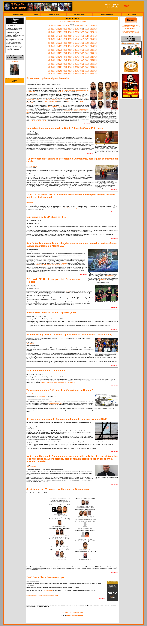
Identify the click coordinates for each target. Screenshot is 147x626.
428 (66, 55)
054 (81, 28)
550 (71, 63)
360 (95, 49)
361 (49, 51)
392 (76, 52)
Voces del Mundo (31, 394)
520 (95, 60)
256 (86, 42)
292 (76, 45)
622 (52, 69)
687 (64, 73)
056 (86, 28)
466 (61, 58)
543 (54, 63)
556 (86, 63)
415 (83, 53)
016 (86, 25)
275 (83, 44)
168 (66, 37)
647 (64, 70)
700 (95, 73)
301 (49, 46)
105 (59, 32)
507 (64, 60)
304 (57, 46)
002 (52, 25)
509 (69, 60)
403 (54, 53)
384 (57, 52)
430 (71, 55)
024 (57, 27)
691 (74, 73)
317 (88, 46)
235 (83, 41)
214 (81, 39)
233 (78, 41)
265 (59, 44)
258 (91, 42)
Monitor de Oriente (31, 166)
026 (61, 27)
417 (88, 53)
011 (74, 25)
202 (52, 39)
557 (88, 63)
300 (95, 45)
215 (83, 39)
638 (91, 69)
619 (93, 67)
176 (86, 37)
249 (69, 42)
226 (61, 41)
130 (71, 34)
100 (95, 31)
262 (52, 44)
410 (71, 53)
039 (93, 27)
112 (76, 32)
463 (54, 58)
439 (93, 55)
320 (95, 46)
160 (95, 35)
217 (88, 39)
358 (91, 49)
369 (69, 51)
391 (74, 52)
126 (61, 34)
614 (81, 67)
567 (64, 65)
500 (95, 59)
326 (61, 48)
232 (76, 41)
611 (74, 67)
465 (59, 58)
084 (57, 31)
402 (52, 53)
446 (61, 56)
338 (91, 48)
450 (71, 56)
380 (95, 51)
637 (88, 69)
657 (88, 70)
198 (91, 38)
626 (61, 69)
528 (66, 62)
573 (78, 65)
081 (49, 31)
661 (49, 72)
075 (83, 30)
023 (54, 27)
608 (66, 67)
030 (71, 27)
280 (95, 44)
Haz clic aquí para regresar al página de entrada (72, 21)
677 (88, 72)
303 (54, 46)
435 (83, 55)
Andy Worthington (34, 82)
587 (64, 66)
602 (52, 67)
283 (54, 45)
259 (93, 42)
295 (83, 45)
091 (74, 31)
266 (61, 44)
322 (52, 48)
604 (57, 67)
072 (76, 30)
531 (74, 62)
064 (57, 30)
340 (95, 48)
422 (52, 55)
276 (86, 44)
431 (74, 55)
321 (49, 48)
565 (59, 65)
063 (54, 30)
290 (71, 45)
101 (49, 32)
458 (91, 56)
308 (66, 46)
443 (54, 56)
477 (88, 58)
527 (64, 62)
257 (88, 42)
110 (71, 32)
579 (93, 65)
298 (91, 45)
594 (81, 66)
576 (86, 65)
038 (91, 27)
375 (83, 51)
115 (83, 32)
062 (52, 30)
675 (83, 72)
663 (54, 72)
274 (81, 44)
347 (64, 49)
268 (66, 44)
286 (61, 45)
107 (64, 32)
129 (69, 34)
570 (71, 65)
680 (95, 72)
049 (69, 28)
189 (69, 38)
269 (69, 44)
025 (59, 27)
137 (88, 34)
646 (61, 70)
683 (54, 73)
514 (81, 60)
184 (57, 38)
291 (74, 45)
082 (52, 31)
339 (93, 48)
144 (57, 35)
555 (83, 63)
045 (59, 28)
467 (64, 58)
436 (86, 55)
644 (57, 70)
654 (81, 70)
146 (61, 35)
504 (57, 60)
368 (66, 51)
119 (93, 32)
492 (76, 59)
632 (76, 69)
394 (81, 52)
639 (93, 69)
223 (54, 41)
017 (88, 25)
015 (83, 25)
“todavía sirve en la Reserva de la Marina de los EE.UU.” (51, 264)
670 (71, 72)
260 (95, 42)
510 (71, 60)
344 (57, 49)
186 (61, 38)
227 (64, 41)
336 (86, 48)
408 (66, 53)
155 (83, 35)
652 (76, 70)
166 (61, 37)
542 (52, 63)
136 (86, 34)
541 (49, 63)
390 (71, 52)
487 (64, 59)
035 (83, 27)
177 (88, 37)
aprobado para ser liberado (73, 97)
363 (54, 51)
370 (71, 51)
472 (76, 58)
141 (49, 35)
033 (78, 27)
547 (64, 63)
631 (74, 69)
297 (88, 45)
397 (88, 52)
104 (57, 32)
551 (74, 63)
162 (52, 37)
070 (71, 30)
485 (59, 59)
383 (54, 52)
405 (59, 53)
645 (59, 70)
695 (83, 73)
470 (71, 58)
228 (66, 41)
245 (59, 42)
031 (74, 27)
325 (59, 48)
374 (81, 51)
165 (59, 37)
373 (78, 51)
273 (78, 44)
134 (81, 34)
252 (76, 42)
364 (57, 51)
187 (64, 38)
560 (95, 63)
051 (74, 28)
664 (57, 72)
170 (71, 37)
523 (54, 62)
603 (54, 67)
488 (66, 59)
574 (81, 65)
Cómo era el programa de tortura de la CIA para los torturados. (58, 382)
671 (74, 72)
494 (81, 59)
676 (86, 72)
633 (78, 69)
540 (95, 62)
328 (66, 48)
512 (76, 60)
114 (81, 32)
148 (66, 35)
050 (71, 28)
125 (59, 34)
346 (61, 49)
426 (61, 55)
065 (59, 30)
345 (59, 49)
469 (69, 58)
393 (78, 52)
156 (86, 35)
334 (81, 48)
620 (95, 67)
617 (88, 67)
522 (52, 62)
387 (64, 52)
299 (93, 45)
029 (69, 27)
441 (49, 56)
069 (69, 30)
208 (66, 39)
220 (95, 39)
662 (52, 72)
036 (86, 27)
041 (49, 28)
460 (95, 56)
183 (54, 38)
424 (57, 55)
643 (54, 70)
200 (95, 38)
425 (59, 55)
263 (54, 44)
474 (81, 58)
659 (93, 70)
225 (59, 41)
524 (57, 62)
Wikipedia (64, 263)
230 (71, 41)
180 (95, 37)
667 (64, 72)
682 (52, 73)
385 (59, 52)
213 (78, 39)
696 (86, 73)
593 (78, 66)
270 (71, 44)
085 (59, 31)
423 (54, 55)
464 (57, 58)
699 (93, 73)
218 (91, 39)
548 (66, 63)
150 (71, 35)
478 (91, 58)
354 (81, 49)
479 (93, 58)
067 (64, 30)
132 (76, 34)
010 (71, 25)
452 (76, 56)
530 (71, 62)
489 (69, 59)
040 (95, 27)
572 (76, 65)
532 (76, 62)
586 (61, 66)
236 (86, 41)
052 (76, 28)
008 (66, 25)
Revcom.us (29, 202)
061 (49, 30)
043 (54, 28)
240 (95, 41)
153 (78, 35)
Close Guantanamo (47, 590)
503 (54, 60)
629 (69, 69)
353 (78, 49)
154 (81, 35)
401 (49, 53)
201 (49, 39)
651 (74, 70)
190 (71, 38)
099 (93, 31)
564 (57, 65)
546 (61, 63)
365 (59, 51)
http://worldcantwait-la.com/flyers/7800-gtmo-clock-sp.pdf (42, 595)
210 (71, 39)
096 (86, 31)
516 (86, 60)
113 (78, 32)
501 (49, 60)
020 (95, 25)
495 (83, 59)
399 (93, 52)
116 (86, 32)
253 (78, 42)
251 (74, 42)
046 (61, 28)
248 (66, 42)
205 (59, 39)
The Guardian (30, 343)
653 (78, 70)
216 (86, 39)
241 (49, 42)
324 (57, 48)
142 (52, 35)
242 (52, 42)
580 (95, 65)
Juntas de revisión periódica (39, 120)
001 (49, 25)
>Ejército (67, 291)
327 (64, 48)
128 (66, 34)
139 (93, 34)
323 (54, 48)
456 (86, 56)
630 (71, 69)
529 (69, 62)
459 (93, 56)
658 (91, 70)
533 (78, 62)
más (56, 101)
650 (71, 70)
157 (88, 35)
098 (91, 31)
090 (71, 31)
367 (64, 51)
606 (61, 67)
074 (81, 30)
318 (91, 46)
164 (57, 37)
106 (61, 32)
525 (59, 62)
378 (91, 51)
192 (76, 38)
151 (74, 35)
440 (95, 55)
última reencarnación (84, 410)
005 (59, 25)
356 (86, 49)
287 (64, 45)
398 (91, 52)
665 (59, 72)
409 (69, 53)
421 (49, 55)
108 (66, 32)
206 (61, 39)
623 (54, 69)
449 (69, 56)
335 (83, 48)
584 (57, 66)
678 (91, 72)
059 (93, 28)
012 (76, 25)
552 (76, 63)
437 (88, 55)
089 (69, 31)
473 (78, 58)
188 (66, 38)
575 (83, 65)
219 (93, 39)
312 (76, 46)
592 (76, 66)
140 (95, 34)
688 (66, 73)
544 (57, 63)
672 (76, 72)
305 (59, 46)
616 (86, 67)
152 (76, 35)
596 (86, 66)
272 (76, 44)
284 (57, 45)
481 (49, 59)
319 (93, 46)
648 (66, 70)
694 (81, 73)
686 (61, 73)
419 (93, 53)
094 (81, 31)
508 (66, 60)
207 (64, 39)
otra (68, 101)
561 (49, 65)
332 (76, 48)
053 (78, 28)
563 (54, 65)
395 (83, 52)
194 (81, 38)
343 (54, 49)
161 (49, 37)
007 (64, 25)
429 (69, 55)
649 (69, 70)
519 (93, 60)
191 (74, 38)
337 (88, 48)
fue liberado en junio (80, 108)
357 (88, 49)
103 (54, 32)
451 (74, 56)
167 (64, 37)
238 (91, 41)
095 (83, 31)
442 (52, 56)
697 (88, 73)
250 (71, 42)
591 (74, 66)
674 (81, 72)
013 (78, 25)
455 (83, 56)
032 (76, 27)
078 (91, 30)
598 (91, 66)
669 (69, 72)
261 (49, 44)
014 (81, 25)
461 (49, 58)
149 (69, 35)
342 (52, 49)
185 (59, 38)
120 (95, 32)
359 (93, 49)
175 (83, 37)
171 (74, 37)
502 (52, 60)
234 (81, 41)
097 (88, 31)
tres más (48, 99)
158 (91, 35)
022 (52, 27)
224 (57, 41)
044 (57, 28)
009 (69, 25)
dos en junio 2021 (41, 99)
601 (49, 67)
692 (76, 73)
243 (54, 42)
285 (59, 45)
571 (74, 65)
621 (49, 69)
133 (78, 34)
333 (78, 48)
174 (81, 37)
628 (66, 69)
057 (88, 28)
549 (69, 63)
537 (88, 62)
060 (95, 28)
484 (57, 59)
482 (52, 59)
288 (66, 45)
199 (93, 38)
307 (64, 46)
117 (88, 32)
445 (59, 56)
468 (66, 58)
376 (86, 51)
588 (66, 66)
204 (57, 39)
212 (76, 39)
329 (69, 48)
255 (83, 42)
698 (91, 73)
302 (52, 46)
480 (95, 58)
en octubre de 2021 (56, 99)
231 (74, 41)
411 (74, 53)
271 (74, 44)
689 (69, 73)
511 (74, 60)
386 (61, 52)
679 (93, 72)
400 (95, 52)
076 (86, 30)
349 (69, 49)
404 (57, 53)
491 (74, 59)
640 (95, 69)
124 (57, 34)
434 (81, 55)
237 (88, 41)
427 (64, 55)
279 (93, 44)
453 (78, 56)
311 (74, 46)
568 (66, 65)
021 (49, 27)
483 (54, 59)
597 (88, 66)
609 (69, 67)
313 (78, 46)
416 (86, 53)
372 (76, 51)
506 (61, 60)
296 (86, 45)
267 (64, 44)
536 (86, 62)
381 (49, 52)
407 (64, 53)
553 (78, 63)
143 (54, 35)
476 (86, 58)
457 (88, 56)
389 (69, 52)
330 (71, 48)
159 (93, 35)
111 (74, 32)
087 (64, 31)
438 (91, 55)
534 (81, 62)
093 (78, 31)
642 (52, 70)
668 (66, 72)
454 (81, 56)
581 (49, 66)
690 (71, 73)
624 (57, 69)
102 (52, 32)
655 (83, 70)
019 (93, 25)
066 (61, 30)
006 (61, 25)
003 (54, 25)
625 (59, 69)
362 (52, 51)
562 (52, 65)
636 (86, 69)
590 (71, 66)
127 (64, 34)
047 (64, 28)
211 (74, 39)
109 (69, 32)
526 (61, 62)
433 (78, 55)
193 (78, 38)
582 (52, 66)
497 (88, 59)
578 (91, 65)
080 (95, 30)
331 (74, 48)
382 (52, 52)
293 (78, 45)
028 (66, 27)
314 (81, 46)
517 (88, 60)
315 (83, 46)
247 (64, 42)
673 (78, 72)
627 (64, 69)
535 (83, 62)
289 (69, 45)
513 (78, 60)
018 (91, 25)
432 (76, 55)
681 (49, 73)
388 (66, 52)
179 (93, 37)
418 (91, 53)
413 (78, 53)
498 (91, 59)
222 (52, 41)
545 (59, 63)
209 (69, 39)
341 (49, 49)
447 (64, 56)
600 (95, 66)
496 (86, 59)
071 (74, 30)
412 (76, 53)
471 (74, 58)
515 (83, 60)
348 (66, 49)
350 (71, 49)
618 (91, 67)
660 (95, 70)
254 (81, 42)
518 (91, 60)
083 (54, 31)
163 (54, 37)
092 (76, 31)
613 (78, 67)
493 (78, 59)
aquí (46, 101)
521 (49, 62)
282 (52, 45)
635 (83, 69)
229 (69, 41)
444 (57, 56)
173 (78, 37)
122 (52, 34)
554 (81, 63)
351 (74, 49)
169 (69, 37)
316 (86, 46)
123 (54, 34)
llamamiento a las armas (55, 403)
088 (66, 31)
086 (61, 31)
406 (61, 53)
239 (93, 41)
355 (83, 49)
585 (59, 66)
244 (57, 42)
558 (91, 63)
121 (49, 34)
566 (61, 65)
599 (93, 66)
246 (61, 42)
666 (61, 72)
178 (91, 37)
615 (83, 67)
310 (71, 46)
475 (83, 58)
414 (81, 53)
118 (91, 32)
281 (49, 45)
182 (52, 38)
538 (91, 62)
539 (93, 62)
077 (88, 30)
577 (88, 65)
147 (64, 35)
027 (64, 27)
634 (81, 69)
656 (86, 70)
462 (52, 58)
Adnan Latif (60, 91)
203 (54, 39)
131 (74, 34)
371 (74, 51)
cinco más (66, 99)
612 (76, 67)
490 (71, 59)
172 (76, 37)
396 (86, 52)
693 (78, 73)
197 (88, 38)
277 (88, 44)
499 (93, 59)
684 (57, 73)
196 (86, 38)
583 (54, 66)
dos (53, 101)
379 (93, 51)
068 (66, 30)
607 (64, 67)
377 (88, 51)
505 (59, 60)
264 (57, 44)
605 (59, 67)
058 (91, 28)
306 (61, 46)
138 (91, 34)
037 (88, 27)
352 (76, 49)
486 (61, 59)
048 (66, 28)
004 (57, 25)
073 (78, 30)
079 (93, 30)
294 (81, 45)
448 (66, 56)
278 (91, 44)
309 (69, 46)
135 (83, 34)
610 (71, 67)
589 (69, 66)
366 (61, 51)
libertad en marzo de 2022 (55, 106)
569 (69, 65)
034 (81, 27)
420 (95, 53)
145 (59, 35)
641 (49, 70)
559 (93, 63)
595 (83, 66)
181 (49, 38)
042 (52, 28)
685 (59, 73)
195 (83, 38)
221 (49, 41)
